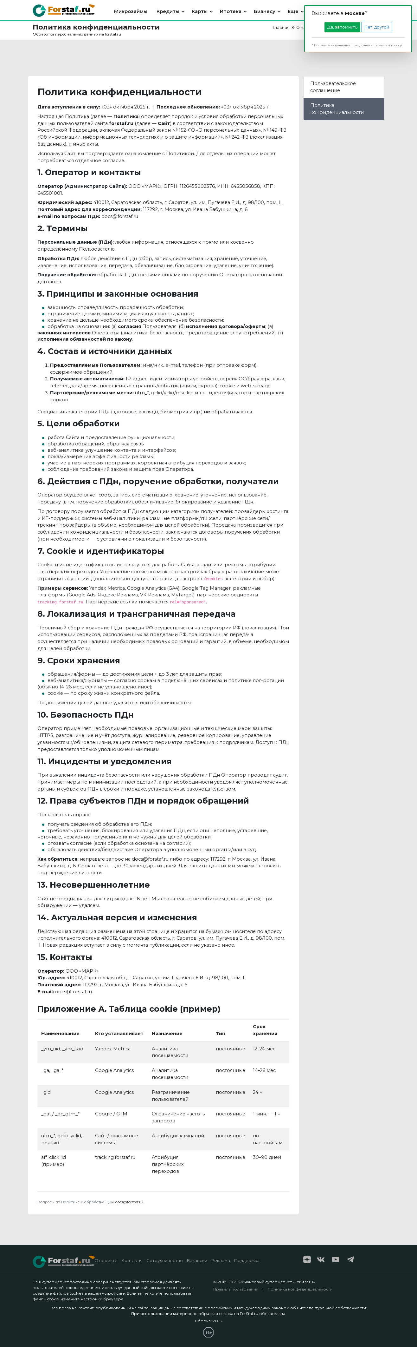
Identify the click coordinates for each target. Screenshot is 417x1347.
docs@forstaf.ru (119, 216)
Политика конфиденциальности (337, 108)
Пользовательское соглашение (333, 87)
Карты (200, 11)
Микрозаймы (130, 11)
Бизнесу (264, 11)
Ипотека (230, 11)
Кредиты (168, 11)
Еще (293, 11)
